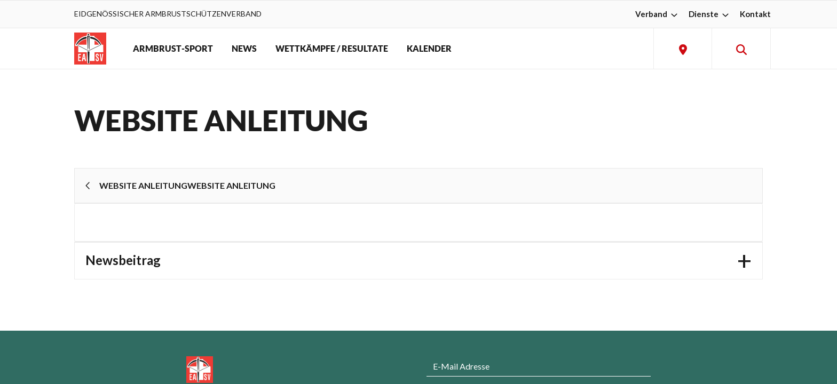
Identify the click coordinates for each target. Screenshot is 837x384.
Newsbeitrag (123, 260)
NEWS (244, 48)
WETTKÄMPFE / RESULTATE (331, 48)
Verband (657, 14)
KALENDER (429, 48)
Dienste (710, 14)
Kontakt (755, 14)
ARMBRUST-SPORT (173, 48)
